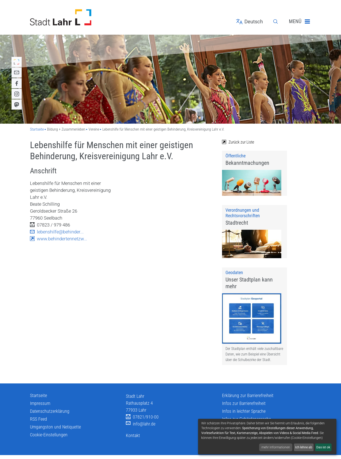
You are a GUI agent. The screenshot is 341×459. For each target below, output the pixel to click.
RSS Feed (38, 424)
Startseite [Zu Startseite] (37, 129)
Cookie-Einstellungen (49, 439)
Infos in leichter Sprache (244, 416)
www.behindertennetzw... (58, 239)
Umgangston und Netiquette (55, 432)
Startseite (38, 400)
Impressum (40, 408)
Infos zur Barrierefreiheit (244, 408)
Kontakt (133, 440)
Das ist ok (323, 447)
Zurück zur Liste (238, 142)
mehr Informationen (275, 447)
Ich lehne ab (303, 447)
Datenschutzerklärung (49, 416)
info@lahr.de (140, 428)
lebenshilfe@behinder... (57, 232)
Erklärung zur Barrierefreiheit (247, 400)
